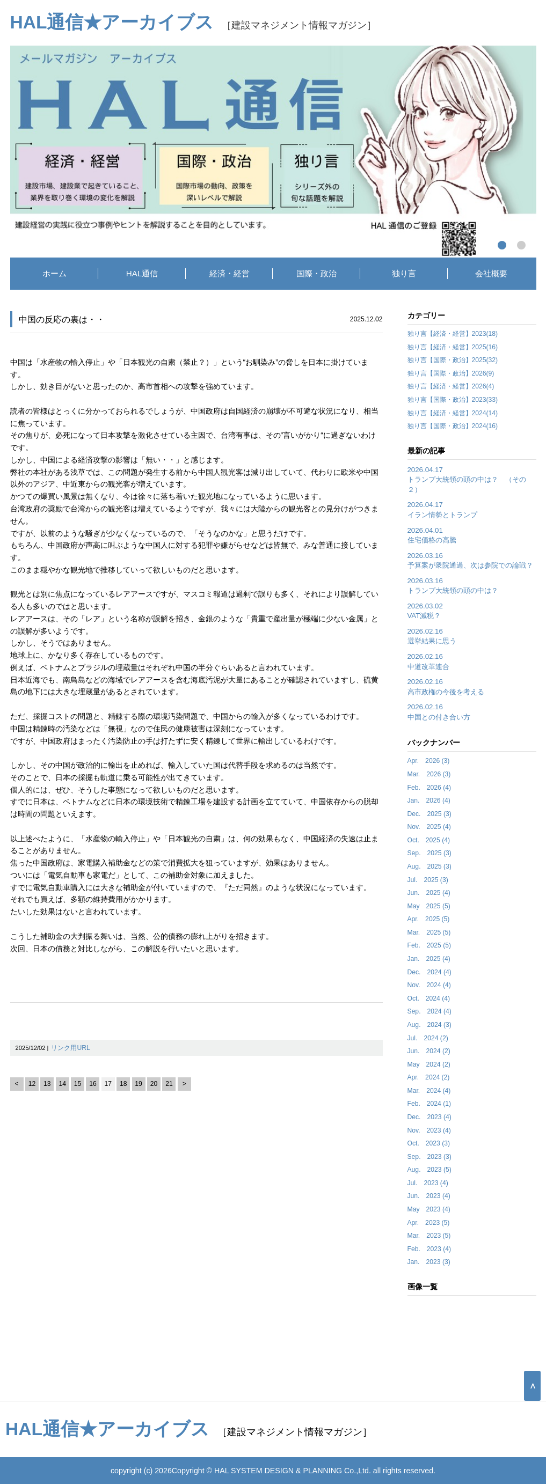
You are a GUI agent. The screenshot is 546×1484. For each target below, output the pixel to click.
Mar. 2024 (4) (429, 1090)
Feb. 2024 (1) (429, 1103)
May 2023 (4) (428, 1209)
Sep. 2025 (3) (429, 853)
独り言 (404, 273)
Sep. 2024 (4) (429, 1011)
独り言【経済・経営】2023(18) (452, 333)
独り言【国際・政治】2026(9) (450, 373)
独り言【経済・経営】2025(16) (452, 347)
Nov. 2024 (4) (429, 985)
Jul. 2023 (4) (427, 1183)
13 (47, 1084)
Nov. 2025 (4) (429, 827)
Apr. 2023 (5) (428, 1222)
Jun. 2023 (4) (428, 1196)
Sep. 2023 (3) (429, 1156)
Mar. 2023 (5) (429, 1235)
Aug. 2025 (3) (429, 866)
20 (154, 1084)
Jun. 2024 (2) (428, 1051)
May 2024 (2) (428, 1064)
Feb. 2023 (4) (429, 1249)
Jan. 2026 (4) (428, 800)
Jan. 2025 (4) (428, 959)
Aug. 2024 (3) (429, 1024)
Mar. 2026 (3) (429, 774)
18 (123, 1084)
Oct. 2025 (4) (428, 840)
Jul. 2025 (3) (427, 880)
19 (138, 1084)
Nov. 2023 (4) (429, 1130)
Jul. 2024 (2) (427, 1038)
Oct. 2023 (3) (428, 1143)
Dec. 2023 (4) (429, 1117)
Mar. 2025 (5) (429, 932)
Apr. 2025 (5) (428, 919)
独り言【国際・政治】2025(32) (452, 360)
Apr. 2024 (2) (428, 1077)
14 (62, 1084)
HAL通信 (142, 273)
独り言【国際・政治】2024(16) (452, 426)
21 (169, 1084)
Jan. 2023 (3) (428, 1262)
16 (93, 1084)
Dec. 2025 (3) (429, 814)
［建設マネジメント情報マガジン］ (193, 25)
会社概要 (491, 273)
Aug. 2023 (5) (429, 1169)
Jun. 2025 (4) (428, 893)
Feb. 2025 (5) (429, 945)
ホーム (54, 273)
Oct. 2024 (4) (428, 998)
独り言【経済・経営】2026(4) (450, 386)
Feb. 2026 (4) (429, 787)
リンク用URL (70, 1048)
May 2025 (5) (428, 906)
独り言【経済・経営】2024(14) (452, 413)
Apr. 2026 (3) (428, 761)
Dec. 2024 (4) (429, 972)
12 (32, 1084)
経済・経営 (229, 273)
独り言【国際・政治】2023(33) (452, 399)
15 (78, 1084)
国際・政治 (316, 273)
